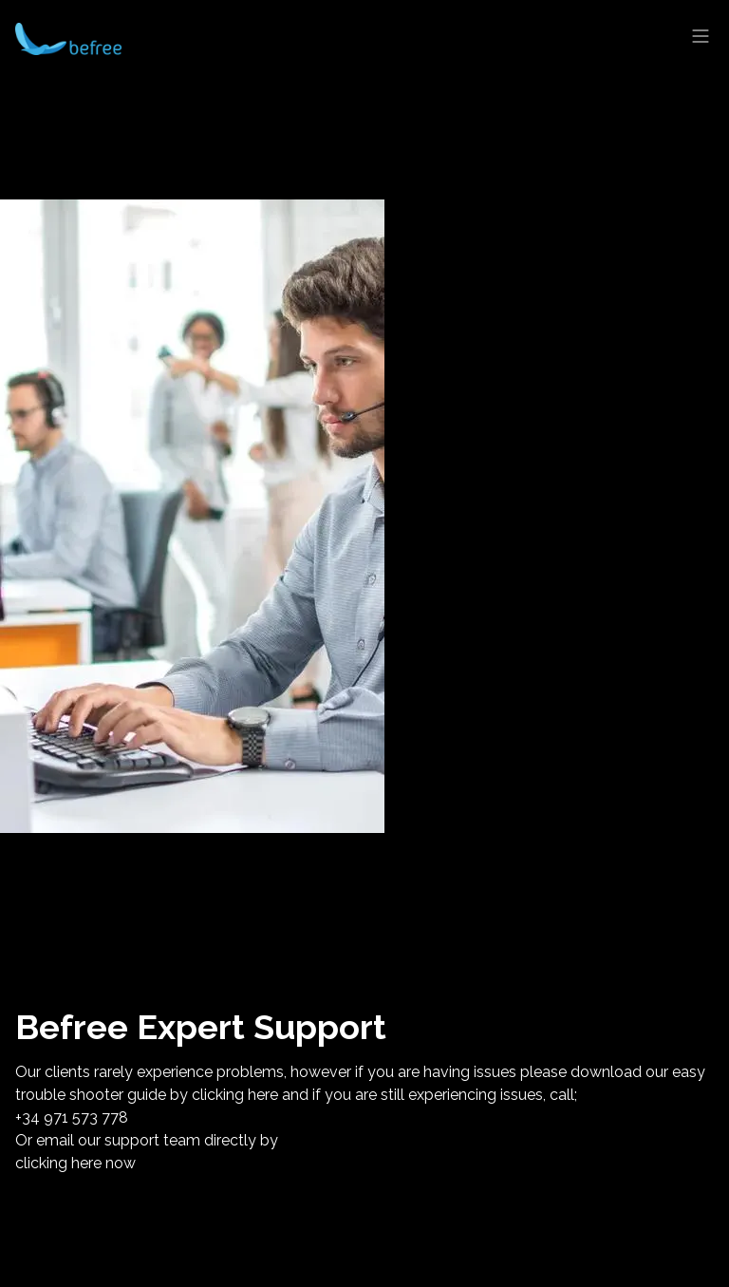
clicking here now (75, 1163)
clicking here (237, 1095)
